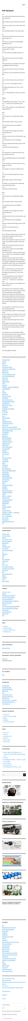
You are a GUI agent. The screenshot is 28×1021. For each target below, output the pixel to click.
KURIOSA (5, 720)
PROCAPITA (5, 691)
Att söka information (8, 722)
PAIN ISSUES (5, 472)
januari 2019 (6, 741)
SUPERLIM (5, 489)
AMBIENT (4, 995)
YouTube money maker (8, 568)
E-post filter (5, 548)
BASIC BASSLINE (6, 980)
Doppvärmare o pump (7, 936)
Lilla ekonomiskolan (7, 499)
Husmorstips (5, 519)
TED (3, 615)
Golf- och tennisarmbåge (9, 716)
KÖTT (3, 383)
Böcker (4, 575)
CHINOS (4, 392)
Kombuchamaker (6, 687)
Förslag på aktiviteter (7, 696)
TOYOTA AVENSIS (6, 458)
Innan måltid (5, 581)
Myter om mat (5, 949)
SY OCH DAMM (6, 449)
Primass (4, 537)
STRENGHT (5, 465)
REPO (3, 483)
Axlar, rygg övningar (7, 971)
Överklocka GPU (6, 546)
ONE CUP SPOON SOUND (8, 978)
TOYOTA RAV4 (5, 479)
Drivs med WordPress (7, 1018)
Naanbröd (4, 940)
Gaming (4, 545)
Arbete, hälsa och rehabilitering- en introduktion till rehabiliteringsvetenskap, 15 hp (14, 754)
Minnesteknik (7, 763)
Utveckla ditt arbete (7, 694)
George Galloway (6, 510)
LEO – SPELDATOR (7, 516)
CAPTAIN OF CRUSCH (7, 423)
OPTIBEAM (5, 407)
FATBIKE (4, 577)
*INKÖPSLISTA (6, 443)
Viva (3, 693)
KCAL (3, 962)
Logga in (5, 626)
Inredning (4, 554)
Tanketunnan (5, 698)
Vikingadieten (5, 947)
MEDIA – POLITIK (6, 496)
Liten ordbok (6, 761)
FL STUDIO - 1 (5, 986)
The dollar (4, 365)
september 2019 (7, 736)
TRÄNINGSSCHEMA (7, 492)
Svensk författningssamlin (9, 606)
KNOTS (4, 505)
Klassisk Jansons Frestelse (9, 927)
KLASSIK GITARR (6, 507)
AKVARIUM (5, 398)
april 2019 (5, 738)
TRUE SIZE (5, 378)
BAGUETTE (5, 434)
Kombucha (5, 935)
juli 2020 (5, 734)
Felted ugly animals (7, 367)
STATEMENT (5, 432)
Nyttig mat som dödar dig (8, 960)
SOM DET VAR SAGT (7, 441)
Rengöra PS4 (5, 543)
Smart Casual (5, 454)
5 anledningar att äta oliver (9, 958)
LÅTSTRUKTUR (6, 991)
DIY (3, 523)
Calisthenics (5, 561)
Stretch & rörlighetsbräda (8, 374)
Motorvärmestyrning (7, 566)
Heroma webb (5, 534)
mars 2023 (6, 732)
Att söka (5, 757)
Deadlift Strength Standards (9, 1014)
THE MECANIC (5, 498)
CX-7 (3, 1008)
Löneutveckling (6, 536)
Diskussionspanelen (7, 490)
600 (3, 557)
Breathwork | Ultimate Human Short (11, 429)
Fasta (3, 563)
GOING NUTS (5, 452)
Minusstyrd (5, 394)
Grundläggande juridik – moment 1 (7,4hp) (14, 759)
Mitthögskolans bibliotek (8, 595)
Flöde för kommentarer (9, 630)
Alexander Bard (6, 648)
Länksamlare (5, 610)
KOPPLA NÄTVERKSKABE (8, 470)
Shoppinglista (5, 685)
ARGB (3, 463)
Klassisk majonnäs (7, 969)
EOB (3, 675)
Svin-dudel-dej (6, 704)
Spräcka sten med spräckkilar (9, 427)
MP (3, 925)
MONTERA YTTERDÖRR (8, 409)
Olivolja (4, 964)
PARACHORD (5, 503)
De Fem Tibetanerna (7, 400)
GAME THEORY (6, 1004)
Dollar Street (5, 613)
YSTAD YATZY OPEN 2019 (8, 702)
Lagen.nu (4, 604)
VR (3, 456)
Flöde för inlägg (7, 628)
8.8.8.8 (3, 420)
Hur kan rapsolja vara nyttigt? (9, 953)
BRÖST (5, 718)
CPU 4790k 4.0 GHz (7, 539)
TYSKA (4, 508)
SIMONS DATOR (6, 514)
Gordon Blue (5, 931)
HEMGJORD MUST (6, 421)
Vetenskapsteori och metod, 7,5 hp (12, 767)
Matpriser (4, 487)
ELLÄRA (4, 361)
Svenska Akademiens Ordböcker (10, 601)
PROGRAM (4, 481)
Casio (3, 416)
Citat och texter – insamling (9, 700)
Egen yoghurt (5, 951)
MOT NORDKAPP (6, 469)
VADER (4, 494)
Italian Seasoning (6, 396)
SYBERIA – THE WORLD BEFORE (10, 387)
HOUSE (4, 998)
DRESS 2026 (5, 370)
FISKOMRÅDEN (6, 389)
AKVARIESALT (5, 403)
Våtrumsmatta (6, 381)
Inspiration (6, 714)
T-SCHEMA (5, 459)
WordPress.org (7, 631)
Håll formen (5, 956)
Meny (23, 4)
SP (2, 552)
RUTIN (4, 363)
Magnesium (5, 425)
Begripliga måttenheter (8, 521)
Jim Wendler (5, 518)
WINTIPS (4, 450)
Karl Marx (4, 659)
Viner (3, 579)
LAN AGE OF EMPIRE (7, 550)
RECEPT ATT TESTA (7, 405)
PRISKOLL (4, 410)
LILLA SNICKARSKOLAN (8, 376)
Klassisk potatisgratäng (8, 929)
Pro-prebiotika (6, 559)
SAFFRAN (4, 385)
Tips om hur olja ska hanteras (9, 954)
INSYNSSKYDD (6, 360)
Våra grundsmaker (7, 944)
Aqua (3, 390)
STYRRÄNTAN (5, 501)
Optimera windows (7, 541)
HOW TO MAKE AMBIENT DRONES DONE (12, 987)
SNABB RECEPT (6, 476)
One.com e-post (6, 592)
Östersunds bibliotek (7, 599)
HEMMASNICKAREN (7, 485)
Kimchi (4, 938)
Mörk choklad (5, 965)
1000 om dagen (6, 945)
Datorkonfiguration (7, 574)
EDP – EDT (5, 565)
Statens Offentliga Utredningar (10, 608)
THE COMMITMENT (7, 478)
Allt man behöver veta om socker (10, 942)
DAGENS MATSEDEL (7, 689)
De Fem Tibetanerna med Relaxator (11, 1011)
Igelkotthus (5, 380)
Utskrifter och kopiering (8, 597)
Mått (3, 556)
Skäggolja (4, 933)
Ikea (3, 572)
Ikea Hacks (5, 570)
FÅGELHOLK (5, 372)
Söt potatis (5, 967)
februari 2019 (6, 739)
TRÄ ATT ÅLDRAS (6, 439)
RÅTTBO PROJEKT (6, 438)
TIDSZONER (5, 461)
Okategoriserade (7, 765)
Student (4, 593)
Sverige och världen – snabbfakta (10, 512)
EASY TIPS (4, 467)
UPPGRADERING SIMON (8, 401)
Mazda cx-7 (5, 414)
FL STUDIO (5, 412)
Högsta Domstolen (7, 603)
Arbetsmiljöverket (6, 612)
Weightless (5, 436)
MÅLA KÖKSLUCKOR (7, 430)
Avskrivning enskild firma (8, 369)
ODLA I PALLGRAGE (7, 447)
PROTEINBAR (5, 474)
